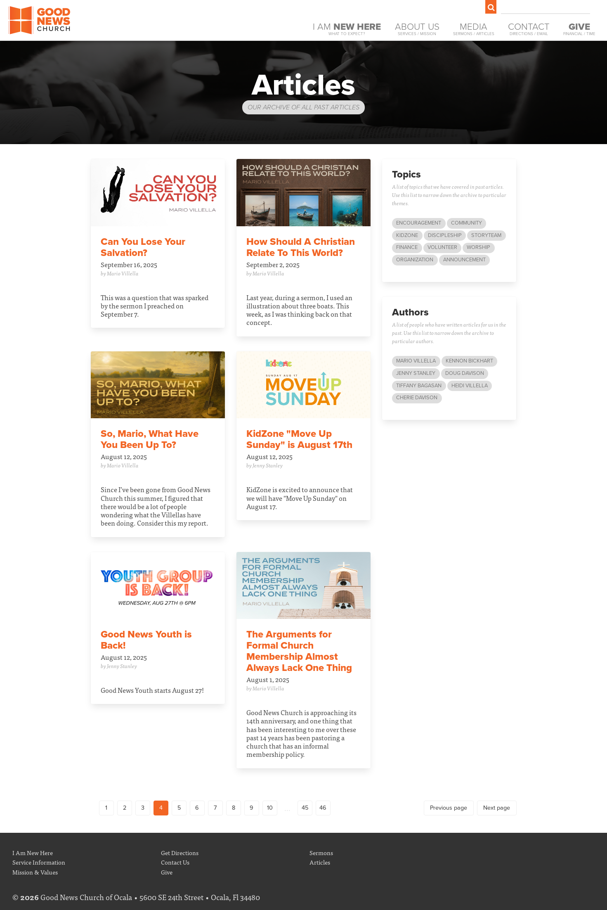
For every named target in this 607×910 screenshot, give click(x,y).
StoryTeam (486, 235)
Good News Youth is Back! (146, 640)
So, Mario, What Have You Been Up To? (149, 439)
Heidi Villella (469, 385)
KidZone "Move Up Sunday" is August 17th (299, 439)
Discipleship (445, 235)
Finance (407, 247)
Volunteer (442, 247)
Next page (496, 807)
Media (473, 29)
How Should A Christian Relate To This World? (300, 247)
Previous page (448, 807)
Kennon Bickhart (469, 361)
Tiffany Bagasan (419, 385)
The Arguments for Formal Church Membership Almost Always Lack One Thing (299, 651)
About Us (417, 29)
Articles (319, 862)
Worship (478, 247)
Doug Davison (464, 373)
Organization (414, 259)
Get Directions (179, 852)
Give (166, 872)
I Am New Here (32, 852)
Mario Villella (416, 361)
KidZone (407, 235)
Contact (529, 29)
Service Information (38, 862)
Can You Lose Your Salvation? (143, 247)
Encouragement (418, 223)
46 (322, 807)
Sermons (321, 852)
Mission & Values (35, 872)
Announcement (464, 259)
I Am (347, 29)
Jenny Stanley (415, 373)
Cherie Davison (416, 397)
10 (270, 807)
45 (305, 807)
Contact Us (175, 862)
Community (466, 223)
